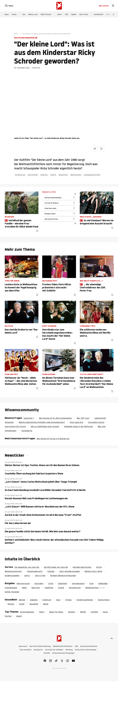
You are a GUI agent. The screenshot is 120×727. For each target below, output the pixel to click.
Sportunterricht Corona (15, 426)
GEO (66, 14)
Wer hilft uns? (83, 418)
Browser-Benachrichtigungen (63, 575)
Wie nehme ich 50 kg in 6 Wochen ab (53, 438)
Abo (104, 5)
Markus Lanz (33, 14)
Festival (8, 616)
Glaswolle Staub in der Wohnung (78, 426)
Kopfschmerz (104, 600)
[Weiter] (113, 14)
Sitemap (50, 571)
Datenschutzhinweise (88, 646)
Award (19, 616)
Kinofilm (94, 612)
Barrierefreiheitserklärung (40, 646)
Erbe (91, 583)
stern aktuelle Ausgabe (69, 571)
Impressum (23, 646)
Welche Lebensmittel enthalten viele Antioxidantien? (42, 422)
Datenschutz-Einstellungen (85, 650)
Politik (108, 14)
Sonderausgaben (12, 575)
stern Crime (83, 14)
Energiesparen (78, 583)
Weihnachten (63, 175)
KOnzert (71, 612)
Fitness (68, 600)
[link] (113, 5)
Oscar (105, 612)
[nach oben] (111, 638)
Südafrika (49, 587)
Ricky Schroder (33, 175)
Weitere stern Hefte (93, 571)
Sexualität (33, 604)
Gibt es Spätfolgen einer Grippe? (45, 426)
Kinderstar (44, 175)
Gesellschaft (98, 14)
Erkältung (46, 600)
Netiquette (38, 650)
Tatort (41, 612)
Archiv (99, 567)
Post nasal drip (76, 422)
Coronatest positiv (96, 422)
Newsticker (15, 455)
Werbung (69, 650)
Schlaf (21, 604)
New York (36, 587)
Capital (73, 14)
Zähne (45, 604)
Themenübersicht (34, 571)
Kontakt (47, 653)
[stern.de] (59, 6)
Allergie (22, 600)
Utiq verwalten (25, 650)
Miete (24, 587)
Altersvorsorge (23, 583)
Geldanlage (103, 583)
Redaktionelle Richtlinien (62, 646)
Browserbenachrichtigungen (63, 653)
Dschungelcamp (27, 612)
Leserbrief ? (29, 418)
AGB (76, 646)
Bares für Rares (56, 612)
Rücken (11, 604)
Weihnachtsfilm (76, 175)
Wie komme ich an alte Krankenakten (55, 418)
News (7, 14)
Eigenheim (62, 583)
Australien (38, 583)
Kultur (16, 34)
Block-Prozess (46, 14)
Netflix (83, 612)
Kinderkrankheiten (85, 600)
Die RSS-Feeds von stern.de (56, 567)
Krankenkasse (11, 587)
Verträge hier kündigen (54, 650)
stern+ (59, 14)
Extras (14, 14)
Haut (58, 600)
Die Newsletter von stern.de (27, 567)
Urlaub (61, 587)
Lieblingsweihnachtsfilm (92, 175)
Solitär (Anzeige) (12, 592)
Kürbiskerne (26, 430)
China (50, 583)
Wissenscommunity (13, 571)
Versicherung (75, 587)
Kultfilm (53, 175)
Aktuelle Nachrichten (82, 567)
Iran (23, 14)
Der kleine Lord (20, 175)
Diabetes (34, 600)
